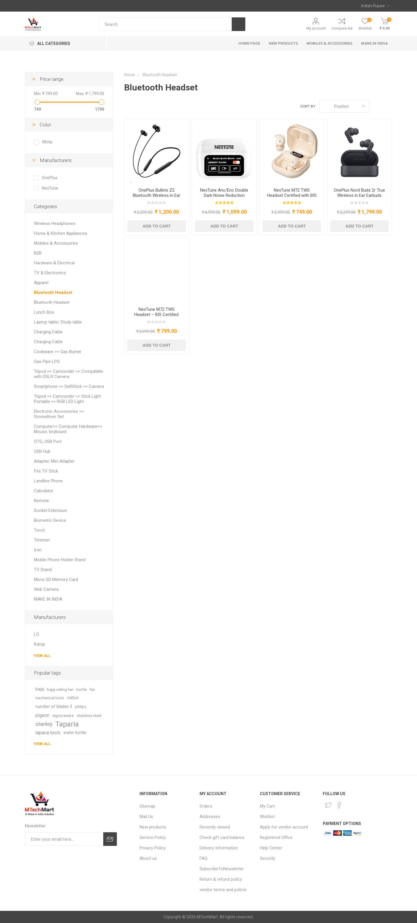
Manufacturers (56, 160)
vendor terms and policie (223, 889)
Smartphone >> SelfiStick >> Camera (69, 386)
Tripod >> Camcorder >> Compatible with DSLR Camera (68, 374)
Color (45, 125)
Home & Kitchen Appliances (60, 233)
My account (316, 28)
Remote (41, 500)
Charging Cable (48, 332)
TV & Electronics (50, 272)
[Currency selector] (375, 6)
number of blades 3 (53, 706)
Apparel (41, 282)
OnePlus (49, 177)
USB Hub (42, 451)
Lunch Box (44, 312)
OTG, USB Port (47, 441)
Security (267, 858)
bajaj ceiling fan (60, 689)
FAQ (203, 858)
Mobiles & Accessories (56, 243)
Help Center (271, 848)
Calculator (43, 490)
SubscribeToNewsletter (222, 868)
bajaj (39, 689)
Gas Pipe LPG (47, 361)
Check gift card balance (222, 837)
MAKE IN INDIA (48, 599)
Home (129, 74)
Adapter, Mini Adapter (54, 461)
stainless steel (89, 715)
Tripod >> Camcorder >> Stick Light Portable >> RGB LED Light (67, 399)
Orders (206, 806)
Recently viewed (215, 827)
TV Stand (43, 569)
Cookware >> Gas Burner (57, 351)
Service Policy (152, 837)
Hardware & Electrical (54, 263)
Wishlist (267, 816)
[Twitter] (328, 805)
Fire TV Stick (46, 471)
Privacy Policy (152, 848)
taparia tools (48, 732)
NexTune (50, 188)
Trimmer (42, 540)
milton (73, 697)
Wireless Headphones (54, 223)
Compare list (342, 28)
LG (36, 634)
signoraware (63, 715)
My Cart (267, 806)
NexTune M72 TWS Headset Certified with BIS (292, 193)
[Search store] (165, 24)
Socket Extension (50, 510)
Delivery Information (219, 848)
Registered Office (276, 837)
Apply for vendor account (284, 827)
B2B (37, 253)
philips (80, 706)
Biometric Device (50, 520)
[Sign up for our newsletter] (64, 839)
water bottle (75, 732)
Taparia (67, 724)
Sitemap (147, 806)
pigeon (42, 715)
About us (148, 858)
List (387, 106)
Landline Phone (48, 481)
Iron (37, 550)
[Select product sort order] (344, 106)
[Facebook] (339, 805)
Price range (52, 79)
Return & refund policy (221, 879)
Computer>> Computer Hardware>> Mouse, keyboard (68, 429)
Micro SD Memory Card (56, 579)
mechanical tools (49, 698)
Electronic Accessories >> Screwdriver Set (59, 414)
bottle (81, 689)
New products (152, 827)
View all (42, 655)
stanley (43, 724)
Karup (39, 644)
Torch (39, 530)
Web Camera (46, 589)
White (47, 142)
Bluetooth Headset (53, 292)
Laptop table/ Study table (58, 322)
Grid (376, 106)
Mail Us (146, 816)
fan (92, 689)
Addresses (210, 816)
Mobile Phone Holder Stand (60, 559)
